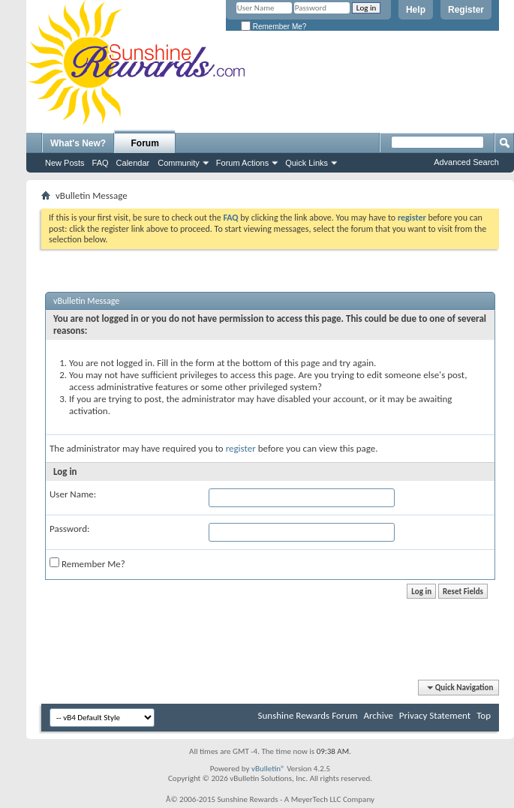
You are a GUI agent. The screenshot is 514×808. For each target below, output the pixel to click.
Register (466, 10)
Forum (145, 143)
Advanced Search (466, 162)
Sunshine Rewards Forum (308, 715)
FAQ (100, 162)
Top (483, 715)
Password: (69, 528)
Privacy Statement (434, 715)
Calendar (133, 162)
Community (179, 162)
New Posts (65, 162)
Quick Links (306, 162)
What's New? (78, 143)
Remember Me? (273, 27)
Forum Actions (242, 162)
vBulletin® (268, 768)
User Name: (73, 494)
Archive (377, 715)
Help (415, 10)
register (241, 448)
